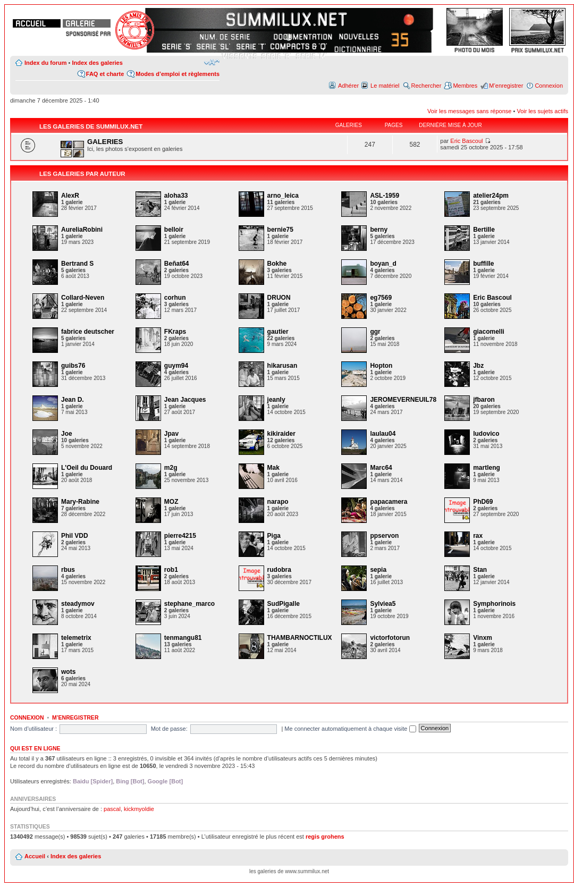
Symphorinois (494, 603)
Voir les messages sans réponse (469, 111)
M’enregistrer (506, 85)
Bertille (484, 229)
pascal (112, 809)
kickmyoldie (139, 809)
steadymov (78, 603)
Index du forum (45, 63)
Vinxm (482, 637)
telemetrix (76, 637)
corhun (175, 297)
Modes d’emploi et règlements (178, 74)
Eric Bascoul (466, 141)
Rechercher (426, 85)
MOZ (171, 501)
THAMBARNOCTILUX (299, 637)
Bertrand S (77, 263)
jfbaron (484, 399)
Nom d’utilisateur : (33, 728)
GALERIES (105, 142)
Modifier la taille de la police (212, 62)
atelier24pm (491, 195)
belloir (173, 229)
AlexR (70, 195)
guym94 (176, 365)
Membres (465, 85)
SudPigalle (283, 603)
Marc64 (381, 467)
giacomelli (488, 331)
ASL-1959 (384, 195)
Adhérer (348, 85)
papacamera (388, 501)
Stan (480, 569)
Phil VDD (74, 535)
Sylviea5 (382, 603)
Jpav (171, 433)
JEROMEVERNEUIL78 (403, 399)
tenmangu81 (183, 637)
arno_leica (283, 195)
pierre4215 (180, 535)
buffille (483, 263)
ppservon (384, 535)
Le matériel (384, 85)
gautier (278, 331)
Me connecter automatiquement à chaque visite (350, 728)
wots (68, 671)
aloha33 (176, 195)
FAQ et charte (105, 74)
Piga (274, 535)
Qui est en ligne (35, 748)
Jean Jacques (185, 399)
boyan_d (383, 263)
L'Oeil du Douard (86, 467)
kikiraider (281, 433)
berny (378, 229)
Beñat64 (176, 263)
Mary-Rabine (80, 501)
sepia (378, 569)
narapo (278, 501)
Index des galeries (97, 63)
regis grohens (325, 836)
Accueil (34, 856)
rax (478, 535)
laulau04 (382, 433)
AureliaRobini (82, 229)
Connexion (549, 85)
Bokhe (277, 263)
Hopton (381, 365)
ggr (375, 331)
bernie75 (280, 229)
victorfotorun (390, 637)
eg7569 (381, 297)
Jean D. (72, 399)
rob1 (171, 569)
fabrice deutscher (87, 331)
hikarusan (282, 365)
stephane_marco (189, 603)
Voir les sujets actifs (542, 111)
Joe (66, 433)
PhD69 (483, 501)
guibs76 (73, 365)
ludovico (486, 433)
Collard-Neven (82, 297)
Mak (273, 467)
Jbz (478, 365)
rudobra (279, 569)
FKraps (175, 331)
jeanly (276, 399)
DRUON (279, 297)
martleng (486, 467)
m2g (171, 467)
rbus (68, 569)
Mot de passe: (169, 728)
